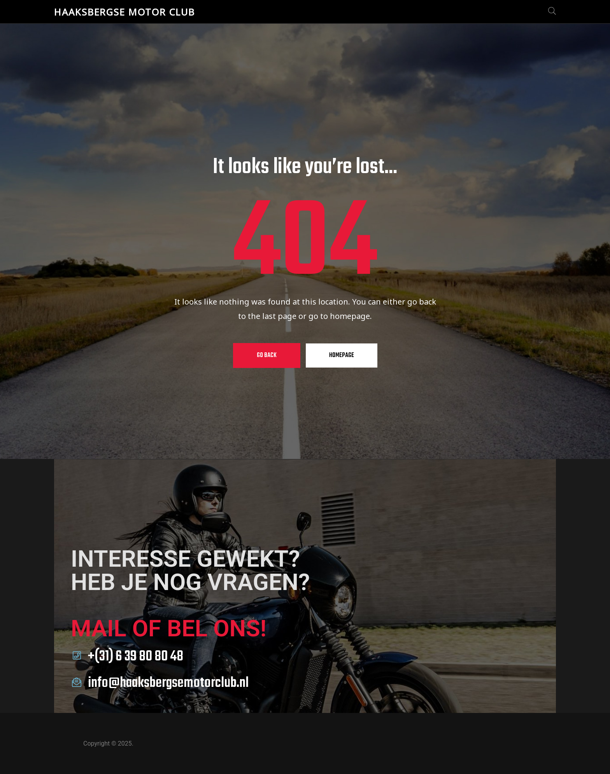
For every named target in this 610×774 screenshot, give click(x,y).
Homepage (341, 355)
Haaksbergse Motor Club (124, 11)
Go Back (267, 355)
